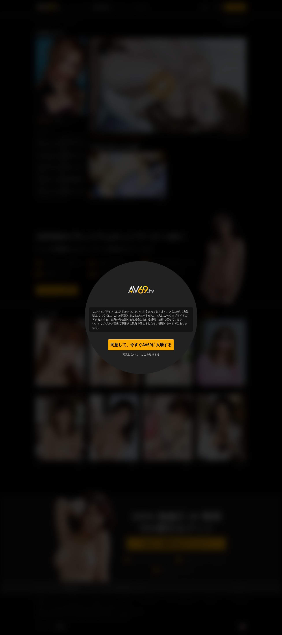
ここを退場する (150, 354)
